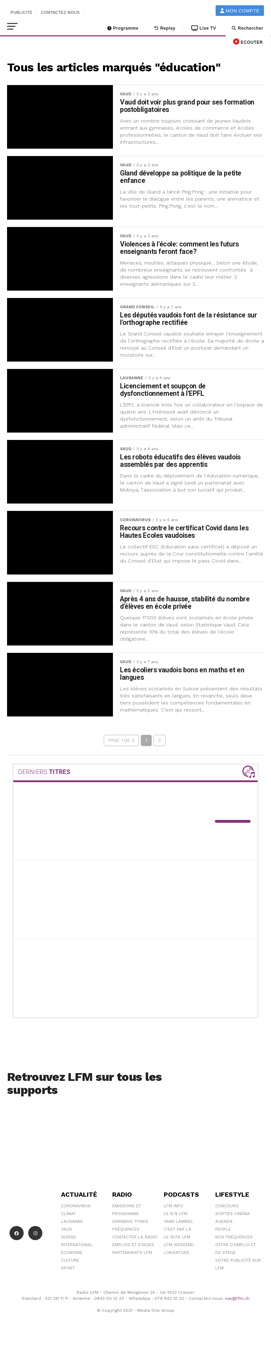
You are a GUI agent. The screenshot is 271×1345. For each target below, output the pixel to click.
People (223, 1232)
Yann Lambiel (178, 1224)
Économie (72, 1256)
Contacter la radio (135, 1240)
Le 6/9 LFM (175, 1217)
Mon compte (240, 10)
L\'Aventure (176, 1256)
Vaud (66, 1232)
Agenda (224, 1224)
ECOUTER (248, 41)
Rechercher (247, 28)
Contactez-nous (60, 12)
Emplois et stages (133, 1248)
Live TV (203, 28)
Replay (164, 28)
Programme (123, 28)
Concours (227, 1209)
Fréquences (125, 1232)
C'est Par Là (177, 1232)
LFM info (173, 1209)
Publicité (21, 12)
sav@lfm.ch (237, 1301)
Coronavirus (76, 1209)
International (77, 1248)
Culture (70, 1263)
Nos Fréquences (234, 1240)
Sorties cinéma (232, 1217)
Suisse (68, 1240)
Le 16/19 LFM (177, 1240)
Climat (68, 1217)
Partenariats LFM (132, 1256)
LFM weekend (179, 1248)
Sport (68, 1271)
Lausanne (72, 1224)
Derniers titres (130, 1224)
